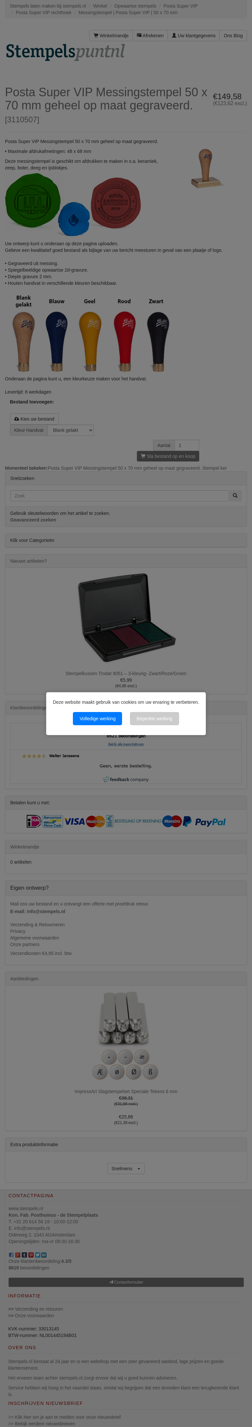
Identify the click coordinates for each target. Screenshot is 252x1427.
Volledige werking (97, 718)
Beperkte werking (154, 718)
